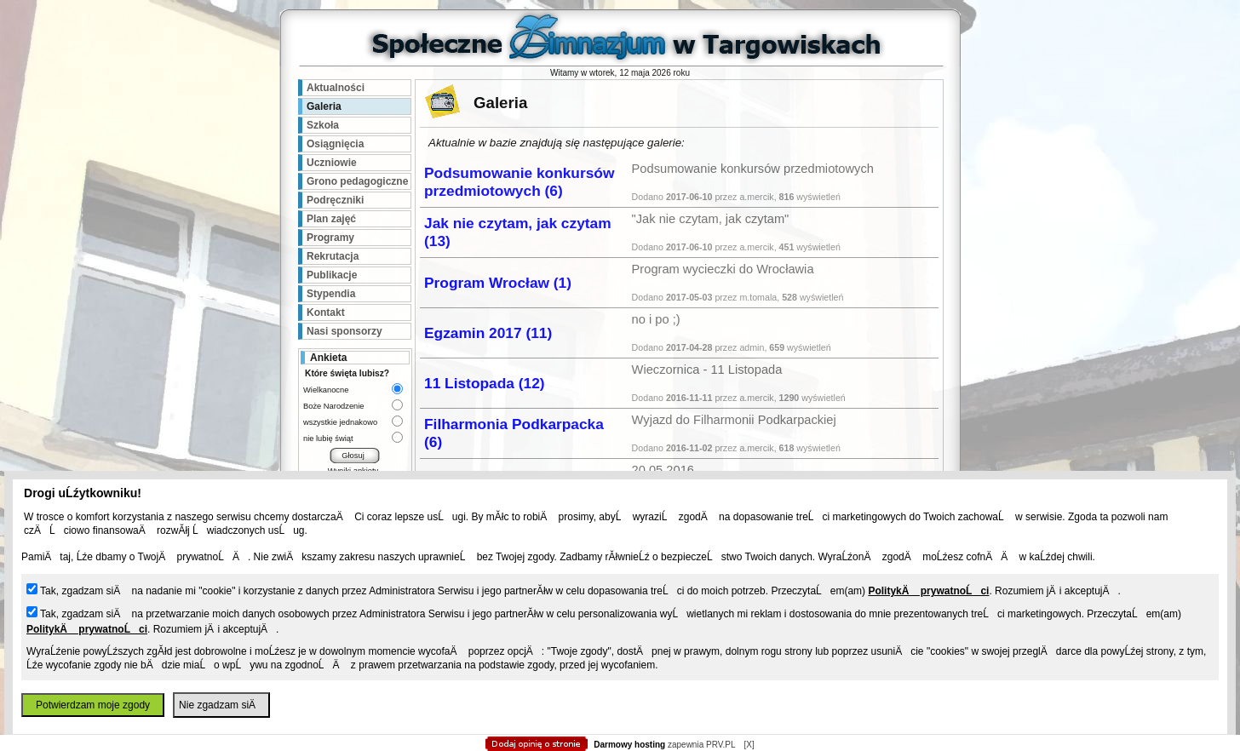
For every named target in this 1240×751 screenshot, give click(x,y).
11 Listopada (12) (484, 383)
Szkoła (323, 125)
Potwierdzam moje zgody (93, 705)
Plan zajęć (331, 219)
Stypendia (331, 294)
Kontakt (326, 312)
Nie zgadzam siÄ (221, 705)
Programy (330, 238)
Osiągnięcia (335, 144)
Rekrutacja (333, 256)
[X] (748, 744)
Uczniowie (332, 163)
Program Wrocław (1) (497, 282)
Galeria (324, 106)
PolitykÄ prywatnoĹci (928, 591)
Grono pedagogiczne (357, 181)
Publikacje (332, 275)
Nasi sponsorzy (344, 331)
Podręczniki (335, 200)
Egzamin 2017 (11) (488, 332)
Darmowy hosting (629, 744)
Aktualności (336, 88)
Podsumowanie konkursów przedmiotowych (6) (519, 181)
